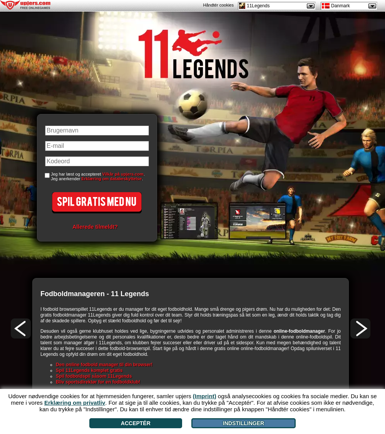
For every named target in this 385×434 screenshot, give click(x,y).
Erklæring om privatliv (74, 402)
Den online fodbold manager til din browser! (104, 364)
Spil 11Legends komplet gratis (89, 370)
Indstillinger (243, 423)
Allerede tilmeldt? (94, 227)
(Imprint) (204, 396)
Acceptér (136, 423)
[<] (21, 328)
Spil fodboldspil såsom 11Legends (94, 376)
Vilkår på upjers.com (122, 174)
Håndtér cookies (218, 5)
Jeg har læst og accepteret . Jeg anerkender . (98, 176)
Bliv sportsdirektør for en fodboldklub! (98, 382)
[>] (360, 328)
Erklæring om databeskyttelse (112, 178)
